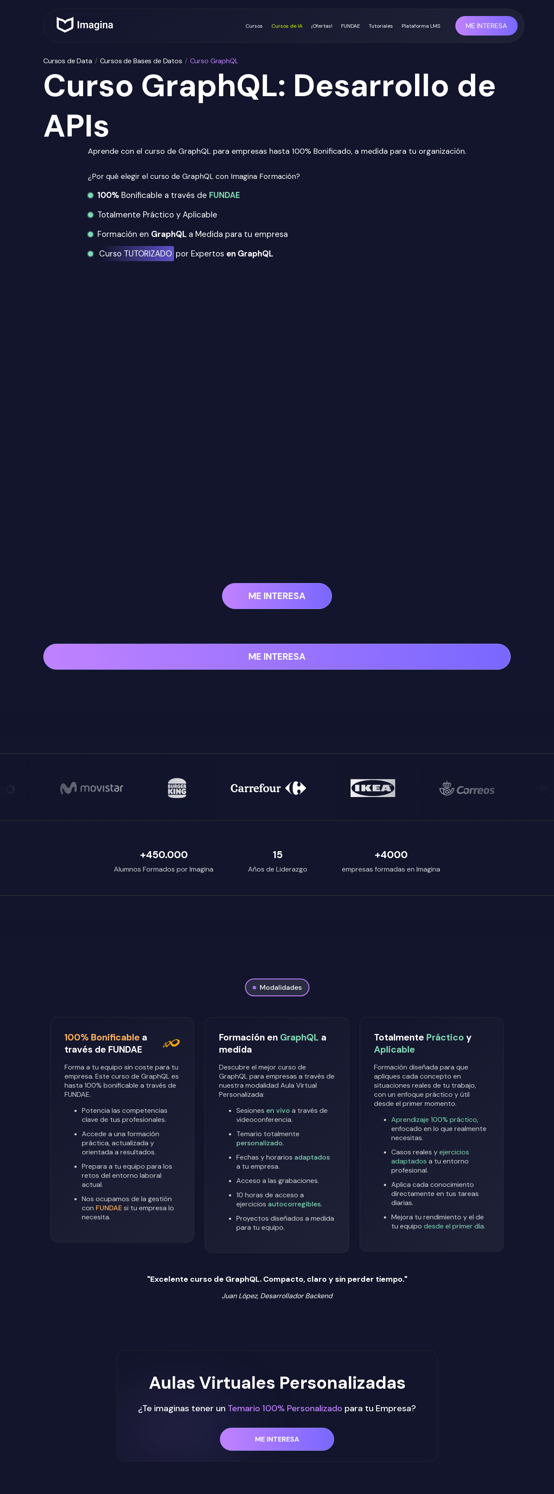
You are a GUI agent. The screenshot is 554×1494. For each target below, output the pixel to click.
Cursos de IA (287, 26)
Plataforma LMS (421, 26)
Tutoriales (381, 26)
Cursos (254, 26)
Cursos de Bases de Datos (141, 60)
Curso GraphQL (214, 60)
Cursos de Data (67, 60)
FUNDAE (350, 26)
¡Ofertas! (321, 26)
